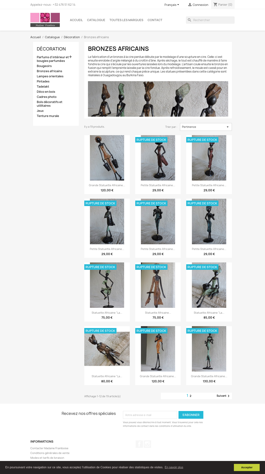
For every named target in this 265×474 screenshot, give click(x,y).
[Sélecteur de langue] (172, 5)
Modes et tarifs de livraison (47, 457)
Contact (155, 20)
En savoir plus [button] (174, 467)
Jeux (40, 111)
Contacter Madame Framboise (49, 448)
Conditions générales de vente (50, 453)
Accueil (76, 20)
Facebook (139, 444)
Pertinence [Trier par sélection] (206, 127)
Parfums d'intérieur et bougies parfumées (53, 59)
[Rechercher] (210, 20)
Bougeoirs (44, 66)
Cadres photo (46, 97)
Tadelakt (43, 87)
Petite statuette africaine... (158, 185)
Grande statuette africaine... (107, 185)
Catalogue (96, 20)
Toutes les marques (126, 20)
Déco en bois (46, 92)
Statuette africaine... (158, 312)
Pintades (43, 81)
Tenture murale (48, 116)
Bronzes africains (49, 71)
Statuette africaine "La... (107, 312)
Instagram (147, 444)
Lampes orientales (50, 76)
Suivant (224, 396)
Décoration (51, 49)
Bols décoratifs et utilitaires (49, 104)
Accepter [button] (246, 467)
